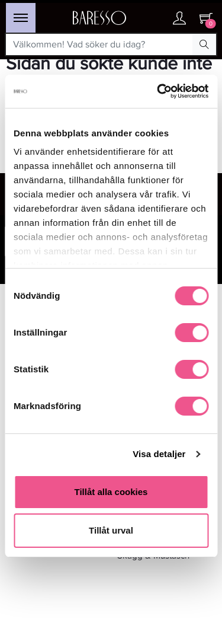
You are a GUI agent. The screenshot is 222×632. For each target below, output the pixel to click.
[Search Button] (204, 44)
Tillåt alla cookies (111, 492)
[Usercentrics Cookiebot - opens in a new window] (158, 91)
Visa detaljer (159, 454)
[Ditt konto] (179, 19)
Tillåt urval (111, 530)
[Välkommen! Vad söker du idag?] (99, 44)
